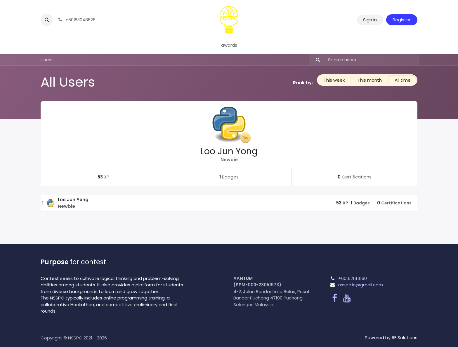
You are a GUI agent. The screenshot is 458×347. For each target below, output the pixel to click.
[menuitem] (229, 45)
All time (403, 80)
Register (402, 20)
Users (47, 60)
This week (334, 80)
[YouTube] (347, 298)
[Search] (315, 60)
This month (370, 80)
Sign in (370, 20)
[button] (47, 20)
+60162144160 (352, 278)
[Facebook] (335, 298)
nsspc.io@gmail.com (360, 285)
